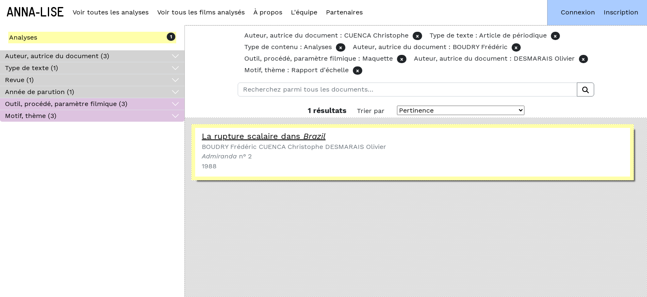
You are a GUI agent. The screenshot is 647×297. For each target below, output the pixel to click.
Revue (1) (19, 80)
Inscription (621, 12)
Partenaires (344, 12)
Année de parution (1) (39, 92)
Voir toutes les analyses (111, 12)
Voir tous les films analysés (201, 12)
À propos (267, 12)
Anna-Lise (35, 12)
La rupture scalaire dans (264, 136)
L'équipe (304, 12)
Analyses (23, 37)
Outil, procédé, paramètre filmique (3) (66, 104)
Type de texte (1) (31, 68)
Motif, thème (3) (31, 116)
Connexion (578, 12)
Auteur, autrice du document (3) (57, 56)
